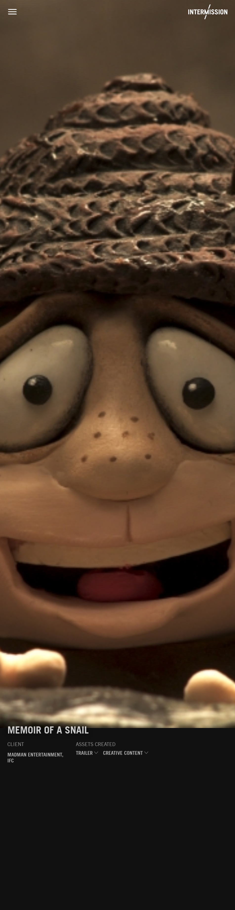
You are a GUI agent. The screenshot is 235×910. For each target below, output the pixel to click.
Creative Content (125, 754)
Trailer (87, 754)
